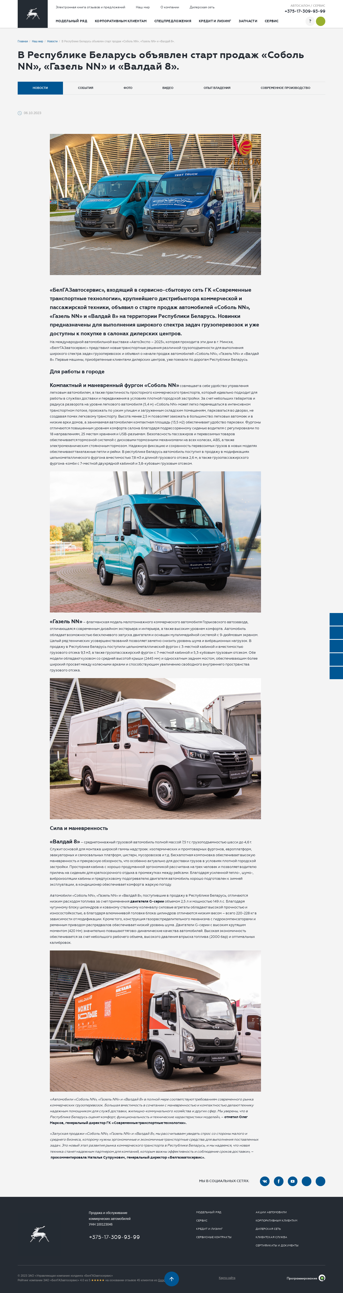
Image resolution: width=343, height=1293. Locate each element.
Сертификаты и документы (277, 1245)
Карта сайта (227, 1277)
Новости (40, 88)
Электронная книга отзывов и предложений (90, 7)
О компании (170, 7)
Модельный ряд (71, 21)
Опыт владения (217, 88)
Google (162, 1280)
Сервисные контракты (214, 1237)
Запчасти (248, 21)
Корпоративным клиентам (121, 21)
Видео (167, 88)
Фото (128, 88)
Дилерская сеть (202, 7)
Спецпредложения (173, 21)
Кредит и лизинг (215, 21)
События (85, 88)
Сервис (272, 21)
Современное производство (285, 88)
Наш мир (143, 7)
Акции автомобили (271, 1212)
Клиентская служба (271, 1237)
